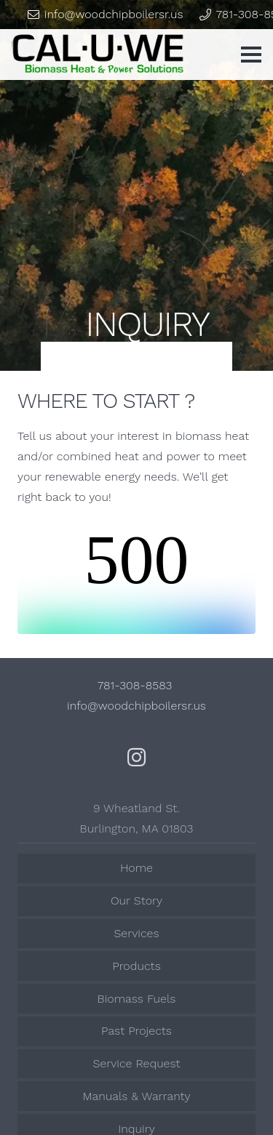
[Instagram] (136, 757)
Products (136, 966)
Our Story (136, 900)
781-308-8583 (137, 685)
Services (136, 933)
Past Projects (136, 1031)
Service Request (136, 1063)
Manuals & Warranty (136, 1096)
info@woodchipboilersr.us (136, 706)
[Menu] (251, 54)
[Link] (98, 54)
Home (136, 868)
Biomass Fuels (137, 999)
